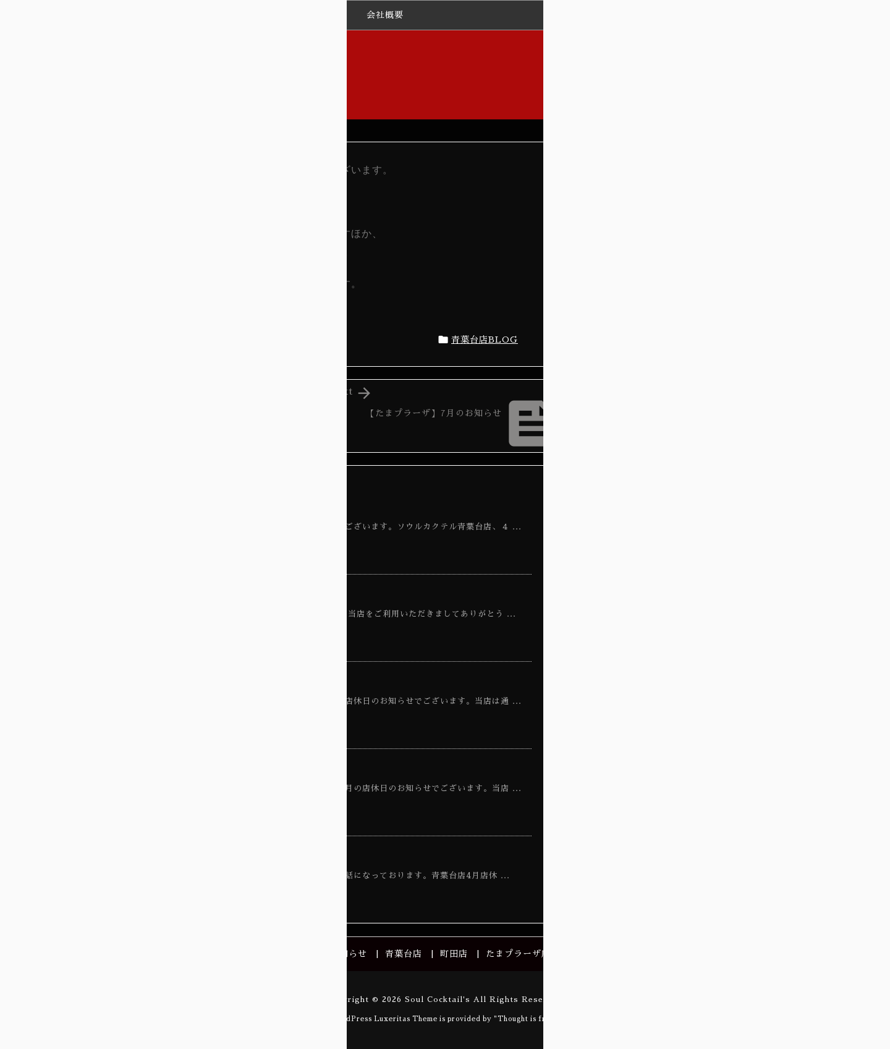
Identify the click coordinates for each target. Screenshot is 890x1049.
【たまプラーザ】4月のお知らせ (742, 321)
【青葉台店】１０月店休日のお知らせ (252, 769)
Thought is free (526, 1019)
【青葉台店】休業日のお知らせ (236, 594)
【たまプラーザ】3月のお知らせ (742, 491)
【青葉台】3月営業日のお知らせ (239, 856)
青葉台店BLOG (484, 339)
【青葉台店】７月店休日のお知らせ (247, 682)
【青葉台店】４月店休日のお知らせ (247, 507)
